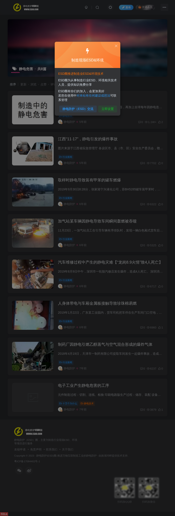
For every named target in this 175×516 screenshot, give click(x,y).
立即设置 (106, 107)
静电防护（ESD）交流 (78, 107)
